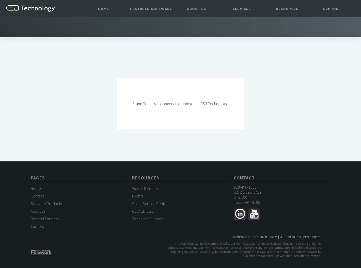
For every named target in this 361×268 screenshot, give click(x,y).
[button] (151, 9)
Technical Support (147, 218)
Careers (37, 226)
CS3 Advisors (142, 211)
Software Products (46, 203)
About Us (38, 211)
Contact (37, 195)
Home (103, 9)
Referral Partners (45, 218)
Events (137, 195)
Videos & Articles (145, 188)
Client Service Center (150, 203)
